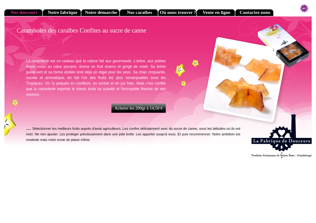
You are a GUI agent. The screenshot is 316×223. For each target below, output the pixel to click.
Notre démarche (101, 12)
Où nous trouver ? (178, 12)
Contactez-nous (255, 12)
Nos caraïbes (139, 12)
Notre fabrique (62, 12)
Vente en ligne (216, 12)
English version (304, 8)
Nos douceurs (24, 12)
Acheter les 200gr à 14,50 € (139, 108)
